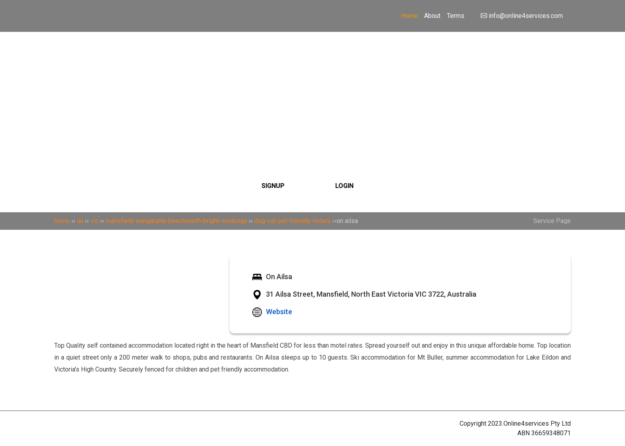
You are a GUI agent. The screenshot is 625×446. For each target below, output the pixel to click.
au (80, 221)
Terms (455, 16)
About (432, 16)
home (62, 221)
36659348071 (551, 433)
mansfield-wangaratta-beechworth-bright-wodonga (176, 221)
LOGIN (344, 186)
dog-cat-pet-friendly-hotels (292, 221)
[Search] (312, 85)
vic (94, 221)
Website (279, 311)
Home (409, 16)
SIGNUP (273, 186)
